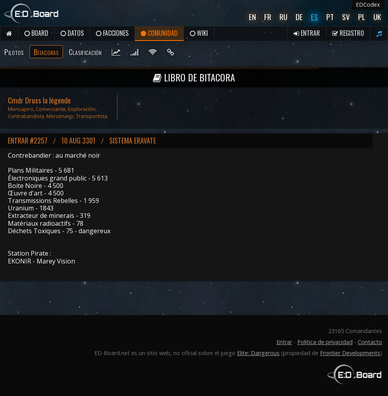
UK (377, 16)
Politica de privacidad (325, 342)
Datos (72, 33)
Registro (348, 33)
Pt (330, 16)
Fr (267, 16)
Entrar (307, 33)
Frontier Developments (350, 353)
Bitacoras (46, 51)
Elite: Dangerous (258, 353)
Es (314, 16)
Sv (346, 16)
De (299, 16)
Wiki (199, 33)
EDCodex (368, 4)
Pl (361, 16)
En (252, 16)
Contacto (370, 342)
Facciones (112, 33)
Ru (283, 16)
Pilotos (14, 51)
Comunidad (159, 33)
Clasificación (85, 51)
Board (36, 33)
